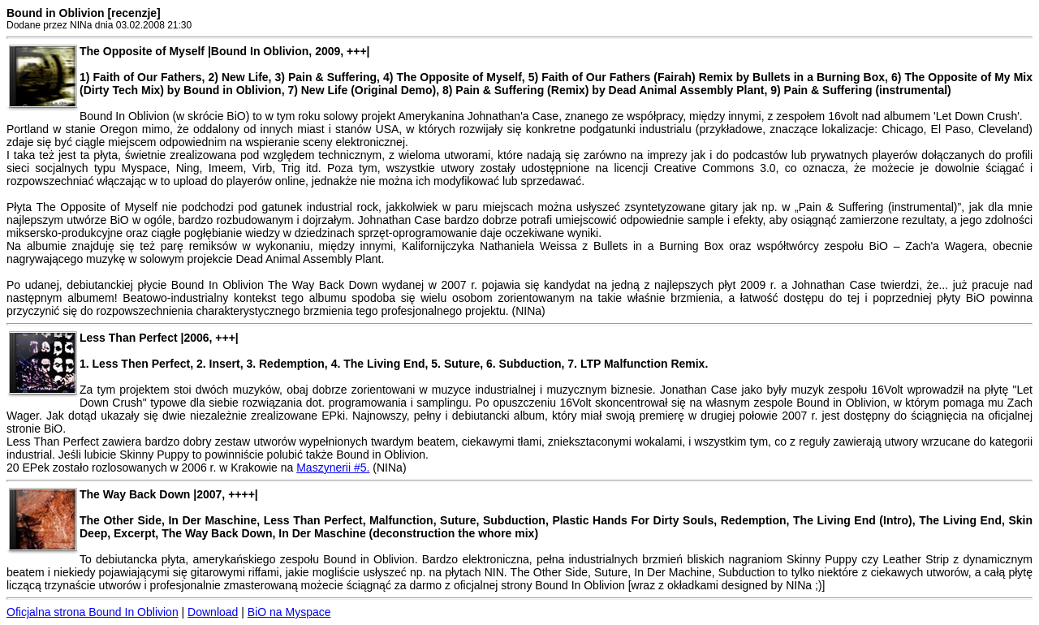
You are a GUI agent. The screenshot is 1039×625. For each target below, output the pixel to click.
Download (213, 612)
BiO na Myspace (289, 612)
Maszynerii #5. (332, 467)
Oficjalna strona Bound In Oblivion (92, 612)
